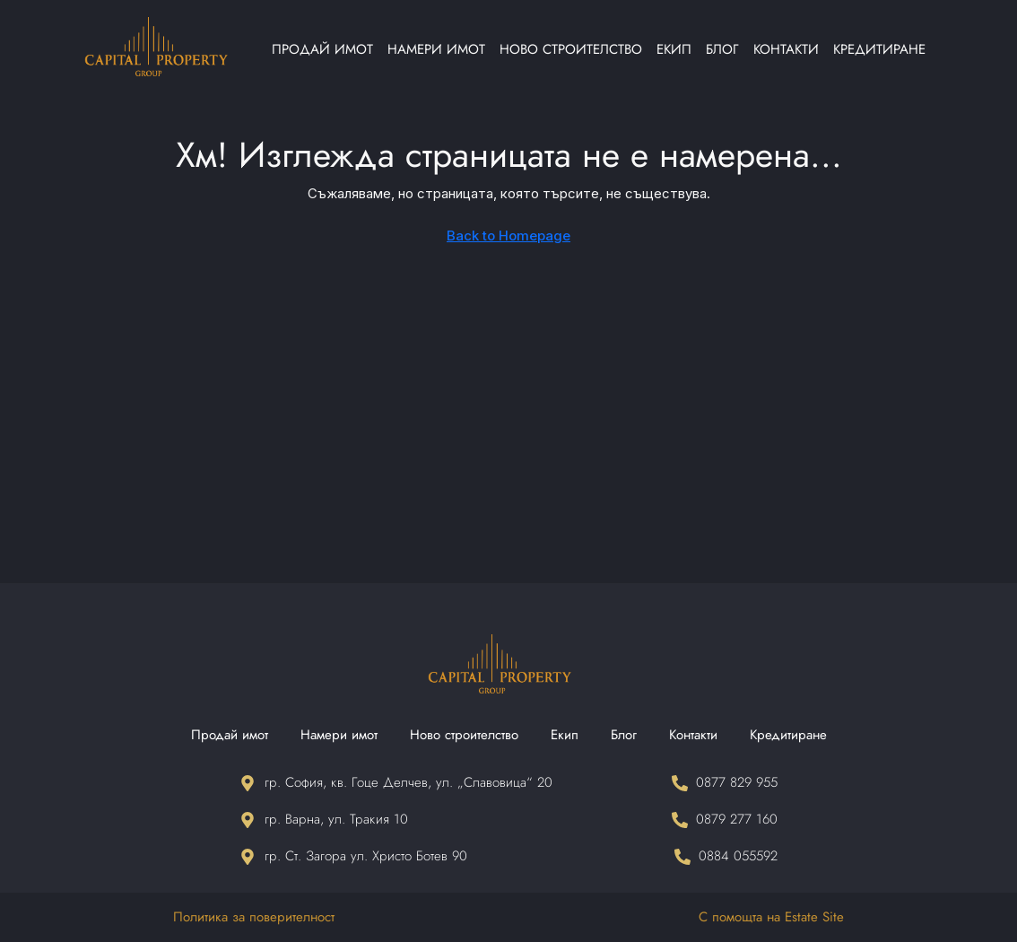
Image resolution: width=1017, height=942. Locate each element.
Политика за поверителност (254, 917)
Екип (673, 49)
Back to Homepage (508, 235)
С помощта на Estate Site (771, 917)
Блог (722, 49)
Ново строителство (571, 49)
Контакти (786, 49)
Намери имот (436, 49)
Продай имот (322, 49)
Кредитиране (879, 49)
